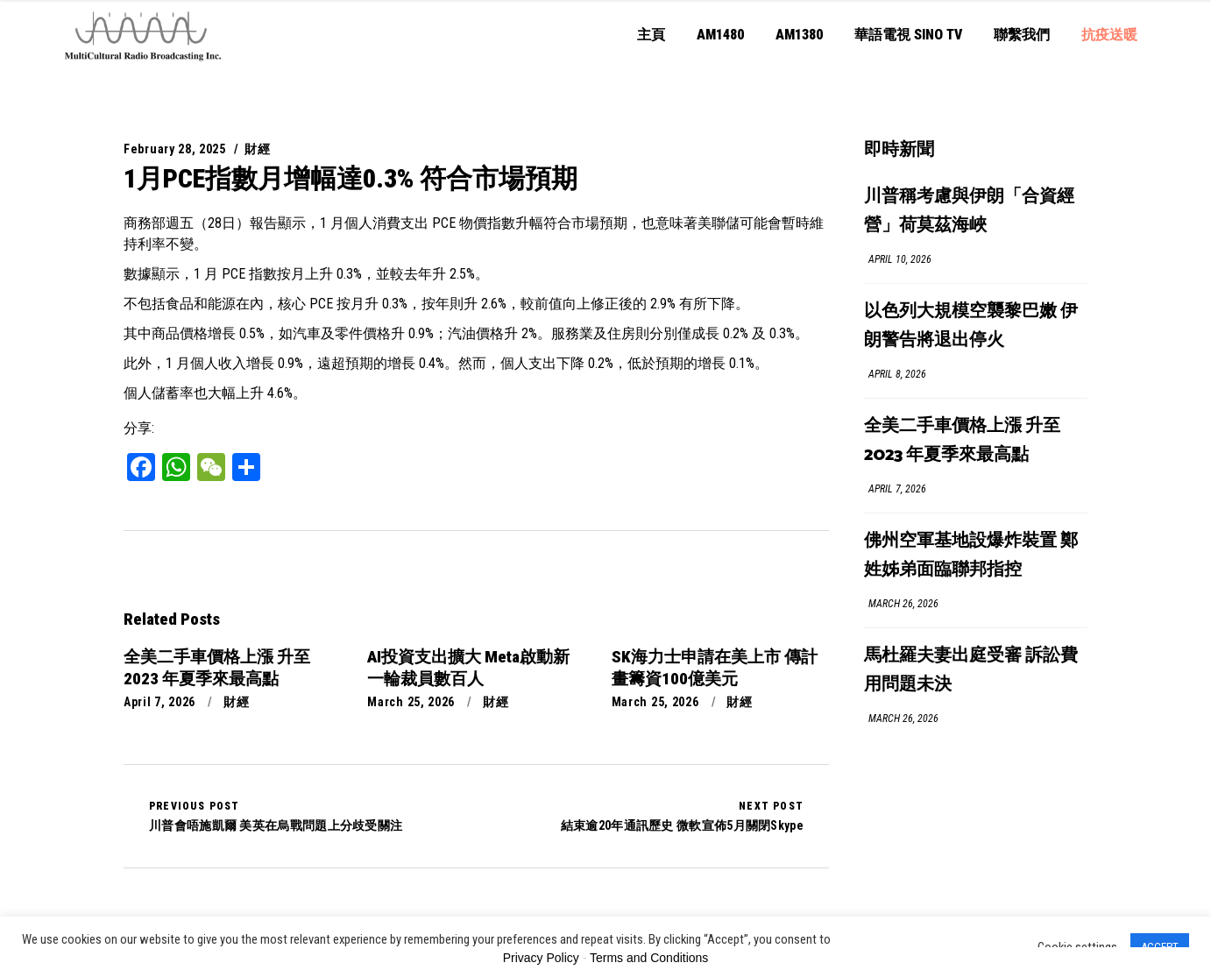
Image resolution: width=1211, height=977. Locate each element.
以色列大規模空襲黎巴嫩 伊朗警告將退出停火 (971, 326)
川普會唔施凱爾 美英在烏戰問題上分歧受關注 (275, 816)
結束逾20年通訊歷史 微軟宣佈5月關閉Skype (682, 816)
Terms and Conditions (649, 958)
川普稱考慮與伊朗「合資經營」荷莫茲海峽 (969, 211)
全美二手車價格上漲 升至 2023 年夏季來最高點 (962, 441)
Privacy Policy (541, 958)
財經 (257, 149)
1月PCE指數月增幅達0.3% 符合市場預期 (350, 178)
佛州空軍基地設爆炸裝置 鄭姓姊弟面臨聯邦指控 (971, 555)
